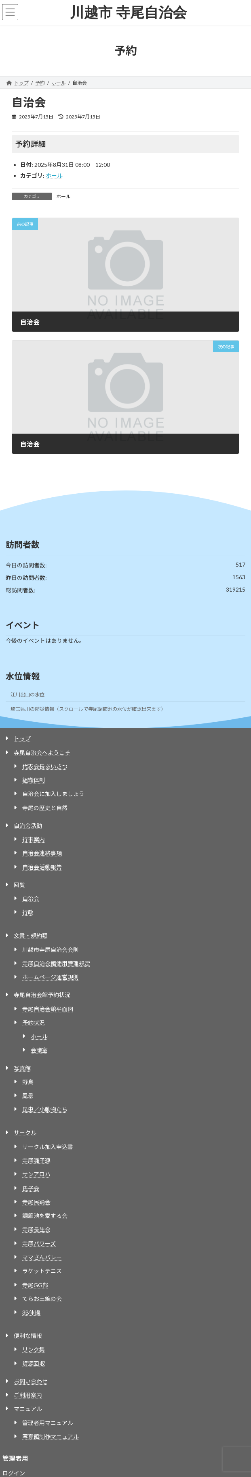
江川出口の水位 (27, 695)
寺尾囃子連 (36, 1160)
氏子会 (30, 1188)
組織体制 (33, 780)
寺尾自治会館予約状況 (42, 994)
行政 (28, 912)
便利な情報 (28, 1335)
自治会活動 (28, 825)
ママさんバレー (42, 1257)
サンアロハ (36, 1174)
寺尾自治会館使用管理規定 (56, 963)
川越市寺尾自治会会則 (50, 949)
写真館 (22, 1068)
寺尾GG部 (35, 1285)
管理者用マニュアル (47, 1422)
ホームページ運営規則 (50, 977)
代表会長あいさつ (44, 766)
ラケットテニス (42, 1270)
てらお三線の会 (42, 1298)
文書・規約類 (31, 935)
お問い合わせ (31, 1381)
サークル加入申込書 (47, 1146)
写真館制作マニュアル (50, 1436)
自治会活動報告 (42, 867)
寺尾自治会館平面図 (47, 1008)
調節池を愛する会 (44, 1215)
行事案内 (33, 839)
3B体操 (31, 1312)
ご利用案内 (28, 1395)
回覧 (19, 884)
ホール (54, 175)
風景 (28, 1095)
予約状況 (33, 1022)
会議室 (39, 1050)
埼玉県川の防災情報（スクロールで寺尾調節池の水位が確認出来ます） (88, 709)
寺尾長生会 (36, 1229)
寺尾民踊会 (36, 1202)
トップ (22, 738)
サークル (25, 1132)
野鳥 (28, 1081)
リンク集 (33, 1349)
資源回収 (33, 1363)
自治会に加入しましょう (53, 793)
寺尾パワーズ (39, 1243)
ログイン (13, 1473)
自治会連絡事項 (42, 853)
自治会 (30, 898)
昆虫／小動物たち (44, 1109)
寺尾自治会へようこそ (42, 752)
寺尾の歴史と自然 (44, 807)
